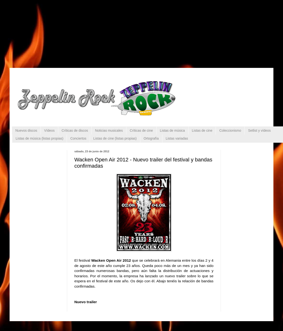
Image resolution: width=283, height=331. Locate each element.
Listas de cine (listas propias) (115, 138)
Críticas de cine (141, 130)
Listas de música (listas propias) (39, 138)
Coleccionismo (230, 130)
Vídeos (49, 130)
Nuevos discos (26, 130)
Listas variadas (177, 138)
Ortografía (151, 138)
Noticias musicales (109, 130)
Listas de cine (202, 130)
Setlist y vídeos (259, 130)
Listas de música (172, 130)
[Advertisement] (46, 30)
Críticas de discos (75, 130)
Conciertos (78, 138)
